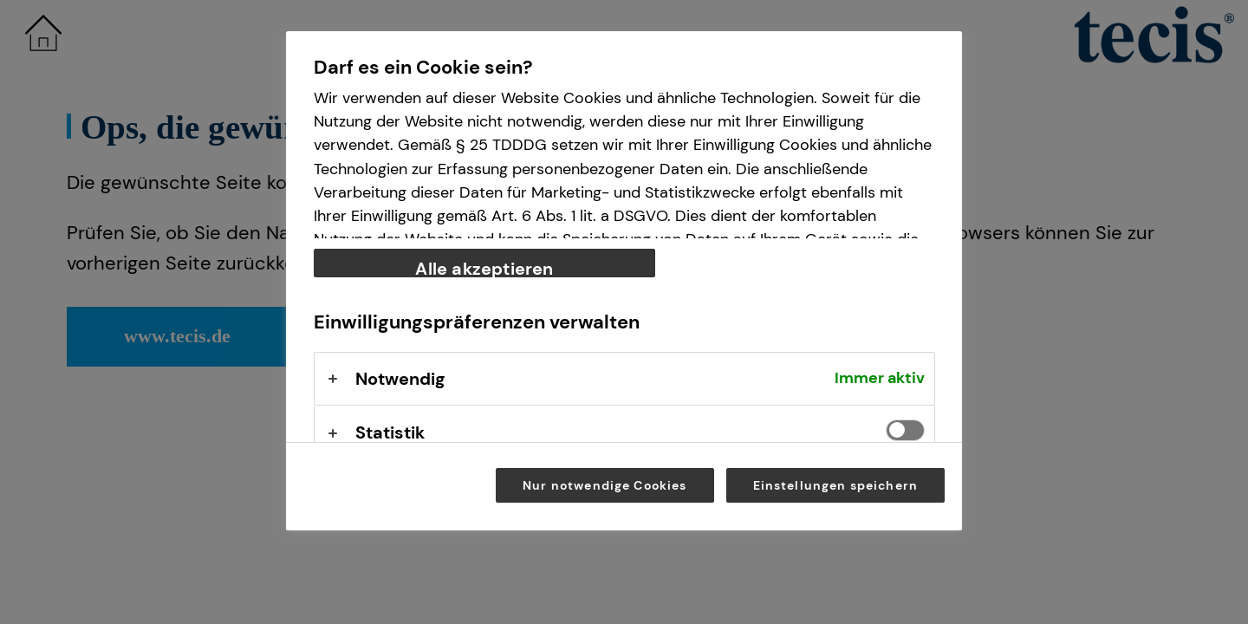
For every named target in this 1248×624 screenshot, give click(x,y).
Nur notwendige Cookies (604, 485)
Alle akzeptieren (484, 267)
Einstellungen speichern (836, 485)
